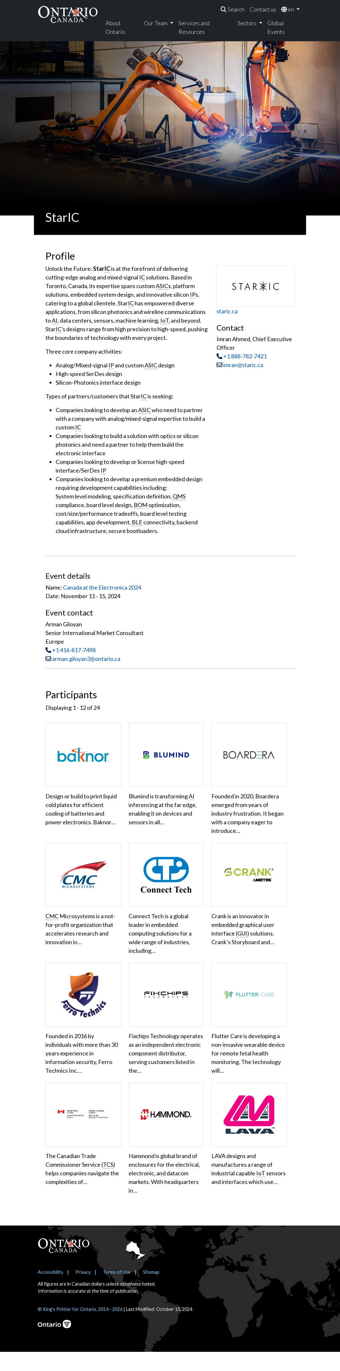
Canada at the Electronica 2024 (102, 587)
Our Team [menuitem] (156, 23)
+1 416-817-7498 (74, 650)
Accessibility (50, 1291)
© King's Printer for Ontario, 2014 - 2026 (80, 1328)
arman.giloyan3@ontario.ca (86, 658)
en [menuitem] (288, 9)
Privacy (83, 1291)
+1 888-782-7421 (245, 356)
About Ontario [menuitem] (115, 27)
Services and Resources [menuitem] (194, 27)
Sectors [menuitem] (247, 23)
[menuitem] (232, 9)
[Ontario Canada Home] (68, 14)
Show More (65, 1214)
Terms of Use (116, 1291)
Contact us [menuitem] (262, 9)
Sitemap (151, 1291)
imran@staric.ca (240, 364)
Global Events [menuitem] (276, 27)
